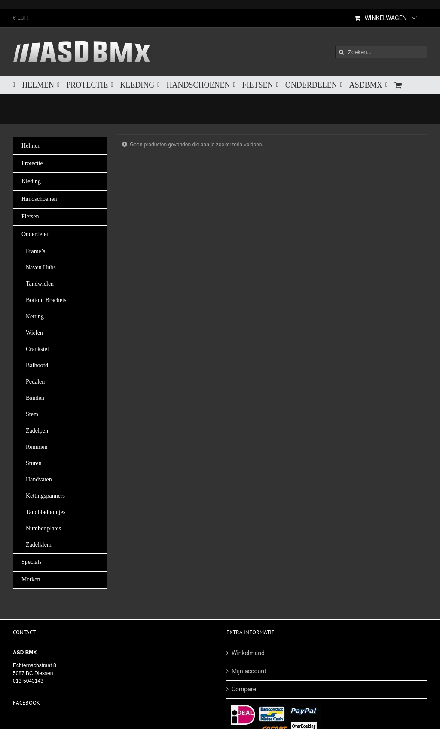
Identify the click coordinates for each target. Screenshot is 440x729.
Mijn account (249, 671)
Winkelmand (248, 653)
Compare (244, 689)
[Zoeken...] (381, 52)
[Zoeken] (341, 52)
